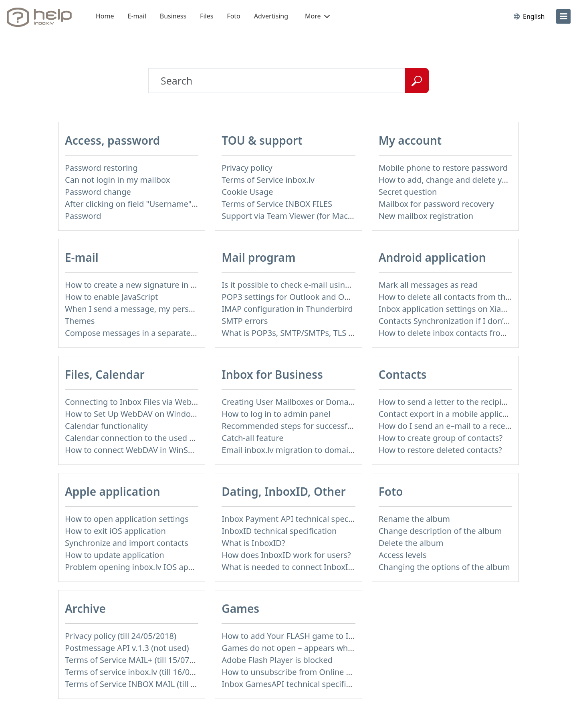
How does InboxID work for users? (286, 554)
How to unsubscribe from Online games (296, 672)
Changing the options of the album (444, 567)
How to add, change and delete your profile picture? (476, 179)
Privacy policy (247, 167)
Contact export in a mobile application (450, 413)
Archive (85, 608)
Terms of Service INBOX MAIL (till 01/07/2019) (150, 684)
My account (410, 140)
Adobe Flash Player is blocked (277, 659)
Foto (233, 16)
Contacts (403, 374)
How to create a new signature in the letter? (147, 284)
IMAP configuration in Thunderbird (287, 308)
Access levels (403, 554)
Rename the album (414, 518)
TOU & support (262, 140)
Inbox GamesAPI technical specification (295, 684)
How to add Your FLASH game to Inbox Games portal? (322, 635)
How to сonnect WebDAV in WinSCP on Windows (155, 449)
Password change (98, 191)
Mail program (258, 257)
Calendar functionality (106, 425)
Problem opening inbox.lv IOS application (142, 567)
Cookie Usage (247, 191)
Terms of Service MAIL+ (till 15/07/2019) (139, 659)
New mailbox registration (426, 215)
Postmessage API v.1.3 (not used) (127, 647)
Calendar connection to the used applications (150, 437)
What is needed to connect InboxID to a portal (308, 567)
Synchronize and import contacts (126, 542)
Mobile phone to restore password (443, 167)
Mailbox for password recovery (436, 203)
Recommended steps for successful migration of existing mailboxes (348, 425)
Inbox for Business (272, 374)
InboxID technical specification (279, 530)
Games (240, 608)
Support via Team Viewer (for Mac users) (297, 215)
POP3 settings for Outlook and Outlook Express (310, 296)
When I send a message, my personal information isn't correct (181, 308)
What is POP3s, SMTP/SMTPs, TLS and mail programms (324, 332)
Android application (432, 257)
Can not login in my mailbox (117, 179)
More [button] (317, 16)
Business (173, 16)
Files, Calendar (105, 374)
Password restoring (101, 167)
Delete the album (411, 542)
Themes (80, 320)
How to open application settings (127, 518)
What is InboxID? (253, 542)
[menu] (563, 16)
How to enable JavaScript (111, 296)
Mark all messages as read (428, 284)
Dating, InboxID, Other (283, 491)
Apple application (112, 491)
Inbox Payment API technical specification (300, 518)
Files (206, 16)
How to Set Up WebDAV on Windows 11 (138, 413)
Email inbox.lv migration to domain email (299, 449)
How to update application (114, 554)
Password (83, 215)
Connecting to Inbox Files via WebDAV (136, 401)
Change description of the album (440, 530)
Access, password (112, 140)
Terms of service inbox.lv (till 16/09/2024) (141, 672)
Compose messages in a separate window (143, 332)
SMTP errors (245, 320)
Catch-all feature (252, 437)
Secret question (408, 191)
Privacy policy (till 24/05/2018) (120, 635)
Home (105, 16)
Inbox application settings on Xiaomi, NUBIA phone (475, 308)
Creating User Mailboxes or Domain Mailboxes (308, 401)
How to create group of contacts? (441, 437)
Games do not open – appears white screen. (304, 647)
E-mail (137, 16)
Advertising (271, 16)
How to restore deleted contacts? (440, 449)
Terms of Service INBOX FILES (277, 203)
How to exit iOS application (115, 530)
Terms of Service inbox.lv (268, 179)
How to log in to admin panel (276, 413)
